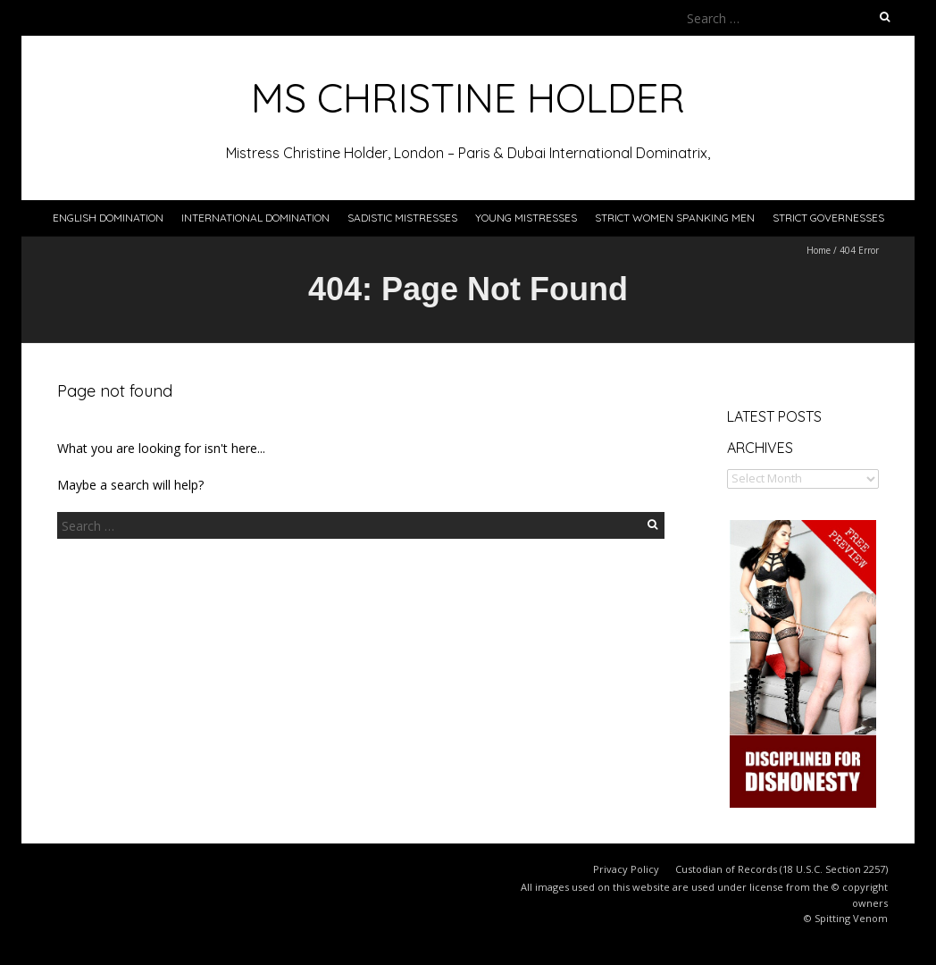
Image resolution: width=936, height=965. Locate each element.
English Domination (108, 217)
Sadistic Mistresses (402, 217)
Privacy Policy (626, 869)
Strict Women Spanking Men (675, 217)
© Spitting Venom (846, 918)
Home (818, 250)
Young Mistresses (526, 217)
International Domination (255, 217)
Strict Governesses (828, 217)
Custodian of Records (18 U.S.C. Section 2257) (781, 869)
